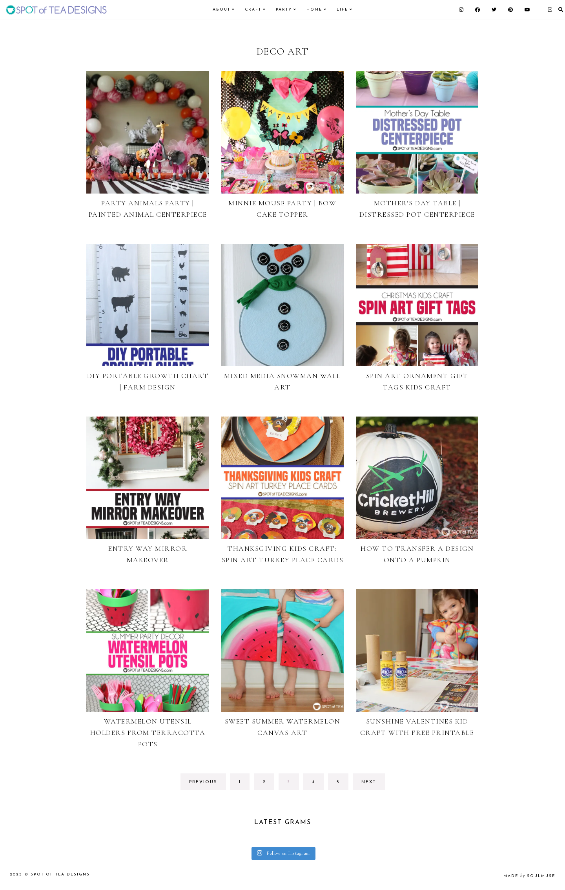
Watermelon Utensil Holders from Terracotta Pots (148, 732)
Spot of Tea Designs (60, 874)
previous (203, 782)
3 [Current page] (293, 784)
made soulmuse (529, 876)
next (368, 782)
